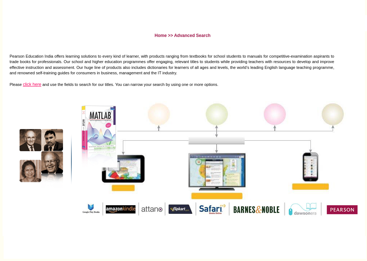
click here (32, 84)
